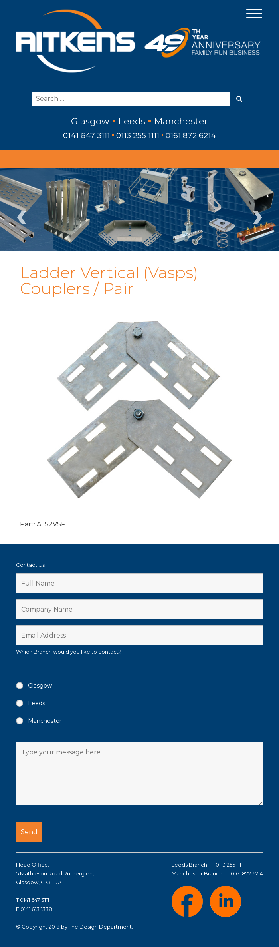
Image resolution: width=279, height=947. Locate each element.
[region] (139, 209)
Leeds (36, 703)
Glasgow (40, 685)
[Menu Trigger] (254, 13)
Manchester (44, 720)
